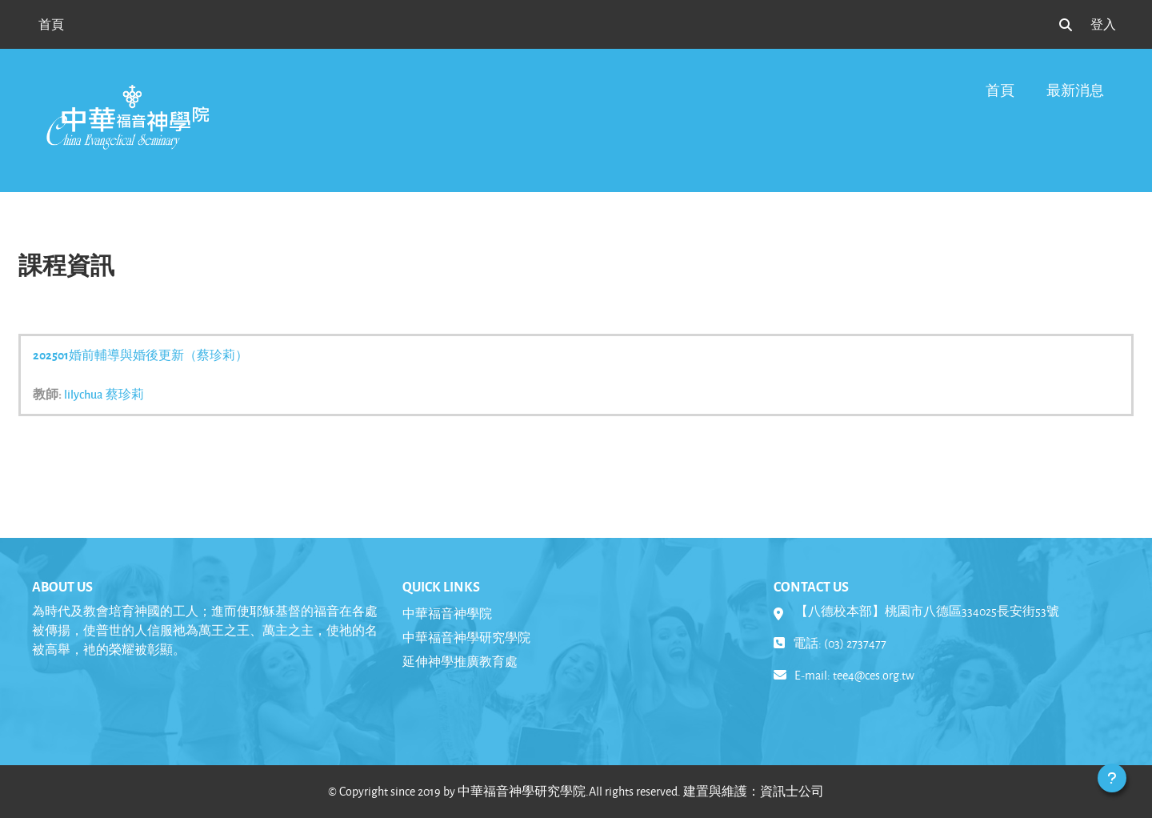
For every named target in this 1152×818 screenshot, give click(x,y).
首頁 (1000, 90)
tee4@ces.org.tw (873, 675)
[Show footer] (1112, 778)
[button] (1065, 25)
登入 (1103, 24)
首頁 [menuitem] (51, 24)
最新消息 (1075, 90)
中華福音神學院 (447, 613)
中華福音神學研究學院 (466, 637)
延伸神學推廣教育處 (460, 661)
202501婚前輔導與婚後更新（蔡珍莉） (140, 354)
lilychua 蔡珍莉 (104, 394)
